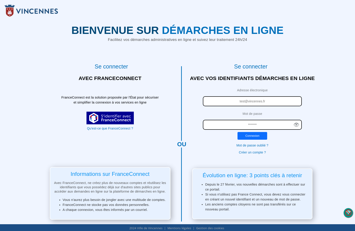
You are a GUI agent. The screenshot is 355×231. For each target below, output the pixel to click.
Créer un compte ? (252, 152)
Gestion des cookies (210, 228)
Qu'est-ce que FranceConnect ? (110, 128)
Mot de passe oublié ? (252, 145)
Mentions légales (179, 228)
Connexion (252, 135)
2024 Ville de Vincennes (146, 228)
